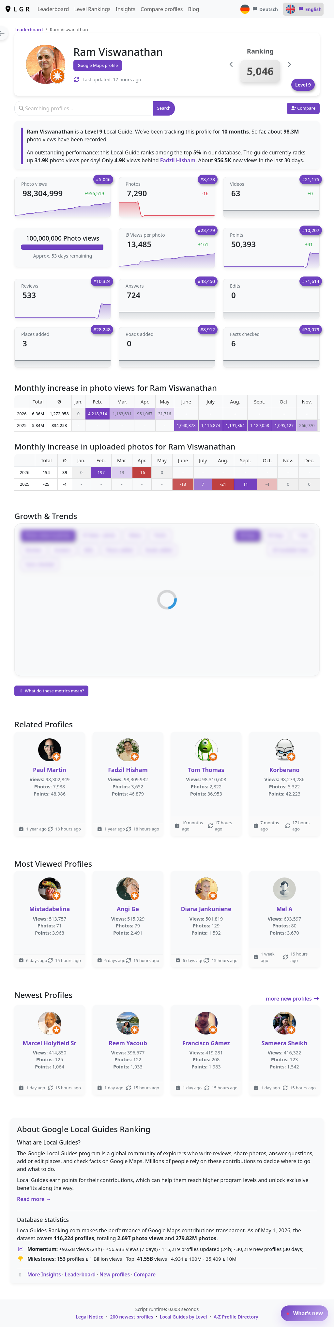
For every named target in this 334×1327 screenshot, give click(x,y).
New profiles (114, 1274)
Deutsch (258, 9)
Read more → (34, 1199)
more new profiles (293, 998)
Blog (193, 9)
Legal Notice (89, 1317)
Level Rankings (92, 9)
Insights (125, 9)
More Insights (44, 1274)
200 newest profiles (131, 1317)
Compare (145, 1274)
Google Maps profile (98, 65)
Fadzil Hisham (177, 160)
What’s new (304, 1313)
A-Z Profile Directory (236, 1317)
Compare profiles (162, 9)
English (303, 9)
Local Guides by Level (183, 1317)
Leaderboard (53, 9)
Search (164, 108)
